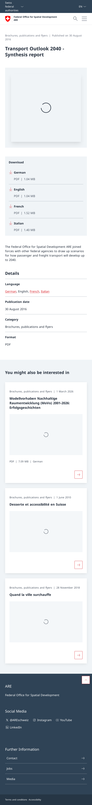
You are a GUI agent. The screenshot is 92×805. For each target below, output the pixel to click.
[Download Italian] (46, 225)
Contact (46, 758)
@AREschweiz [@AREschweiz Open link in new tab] (17, 720)
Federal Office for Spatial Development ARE (36, 18)
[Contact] (74, 6)
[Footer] (46, 799)
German (10, 291)
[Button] (78, 475)
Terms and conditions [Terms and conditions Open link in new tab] (16, 799)
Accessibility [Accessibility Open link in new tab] (35, 799)
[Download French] (46, 209)
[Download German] (46, 175)
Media (46, 779)
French (34, 291)
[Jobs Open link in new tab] (77, 6)
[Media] (75, 6)
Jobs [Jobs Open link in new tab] (46, 768)
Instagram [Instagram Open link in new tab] (41, 720)
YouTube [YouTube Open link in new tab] (63, 720)
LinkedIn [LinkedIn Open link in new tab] (13, 727)
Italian (45, 291)
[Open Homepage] (31, 18)
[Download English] (46, 192)
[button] (86, 680)
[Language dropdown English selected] (82, 6)
